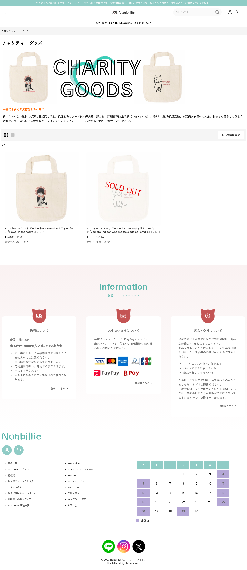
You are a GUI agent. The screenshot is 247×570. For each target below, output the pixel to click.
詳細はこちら (58, 386)
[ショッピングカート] (238, 12)
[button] (5, 12)
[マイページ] (230, 12)
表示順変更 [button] (231, 138)
